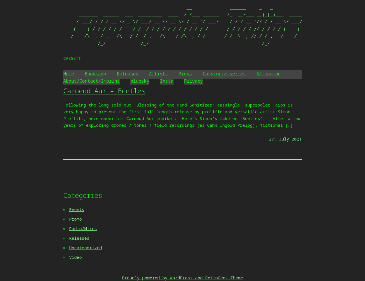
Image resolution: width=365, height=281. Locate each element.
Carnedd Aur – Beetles (104, 90)
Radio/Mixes (83, 228)
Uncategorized (85, 247)
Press (185, 74)
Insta (166, 81)
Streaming (269, 74)
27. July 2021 (285, 139)
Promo (75, 219)
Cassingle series (224, 74)
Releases (127, 74)
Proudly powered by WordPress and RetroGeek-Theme (182, 277)
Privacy (193, 81)
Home (68, 74)
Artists (158, 74)
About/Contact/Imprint (91, 81)
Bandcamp (95, 74)
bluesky (139, 81)
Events (76, 209)
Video (75, 257)
